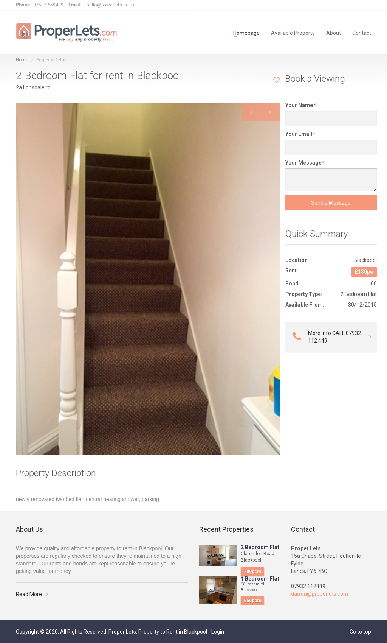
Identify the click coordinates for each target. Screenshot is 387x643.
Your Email (299, 134)
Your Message (304, 163)
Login (217, 632)
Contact (361, 32)
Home (22, 59)
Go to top (360, 632)
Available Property (293, 32)
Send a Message (331, 203)
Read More (29, 594)
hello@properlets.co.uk (111, 5)
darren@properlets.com (319, 594)
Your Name (300, 105)
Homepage (246, 32)
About (333, 32)
